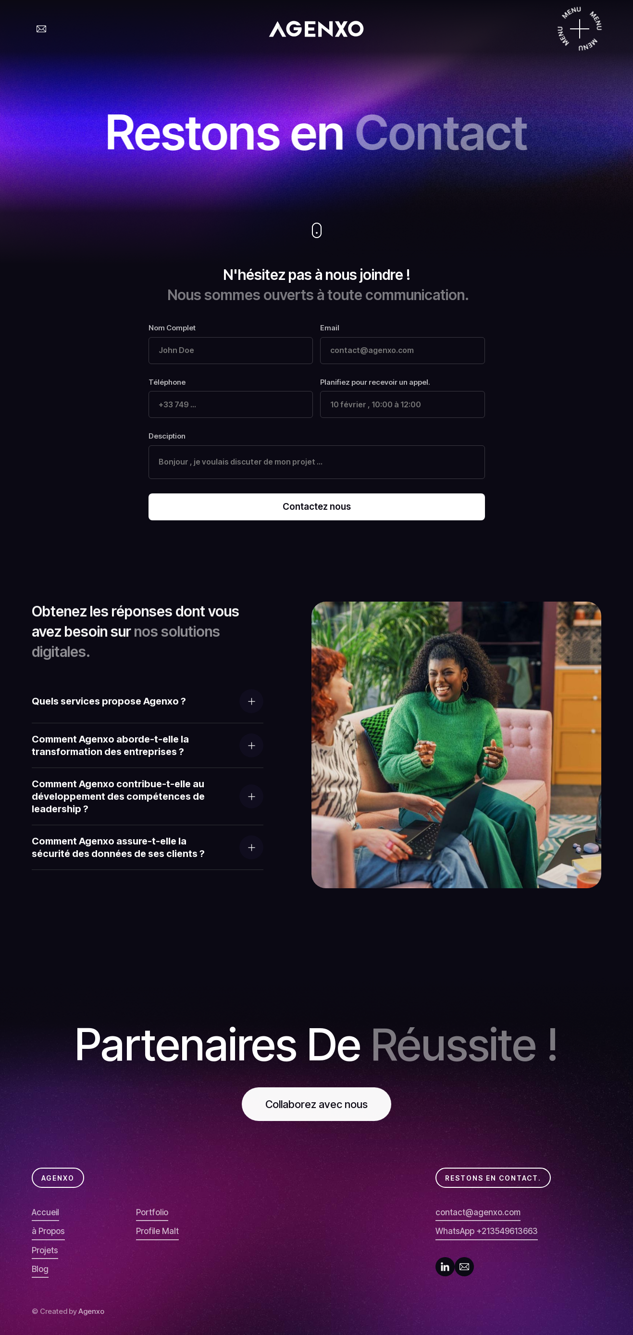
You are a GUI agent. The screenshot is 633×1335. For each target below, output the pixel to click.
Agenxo (91, 1311)
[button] (147, 701)
